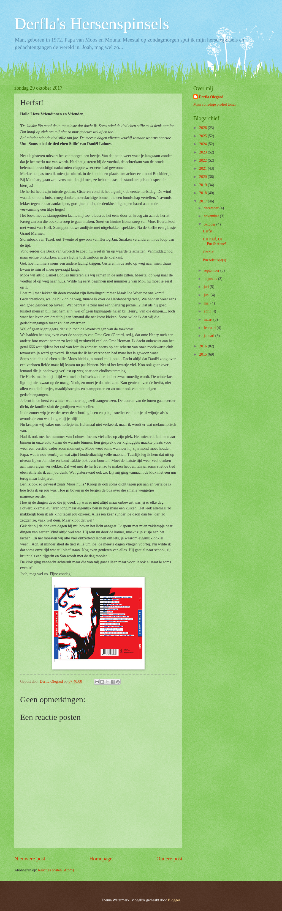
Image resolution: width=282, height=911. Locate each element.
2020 (203, 177)
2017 (203, 201)
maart (208, 319)
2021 (203, 168)
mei (207, 303)
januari (209, 336)
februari (210, 328)
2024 (203, 144)
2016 (203, 346)
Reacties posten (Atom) (56, 870)
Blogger (174, 900)
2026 (203, 128)
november (212, 216)
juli (207, 287)
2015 (203, 354)
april (208, 311)
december (211, 208)
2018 (203, 193)
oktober (210, 224)
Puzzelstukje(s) (214, 260)
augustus (211, 279)
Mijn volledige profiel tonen (214, 104)
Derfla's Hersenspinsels (91, 24)
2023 (203, 152)
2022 (203, 160)
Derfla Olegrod (211, 97)
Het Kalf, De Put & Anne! (214, 241)
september (212, 270)
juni (207, 295)
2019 (203, 185)
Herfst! (208, 231)
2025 (203, 136)
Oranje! (208, 252)
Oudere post (169, 858)
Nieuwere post (29, 858)
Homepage (100, 858)
